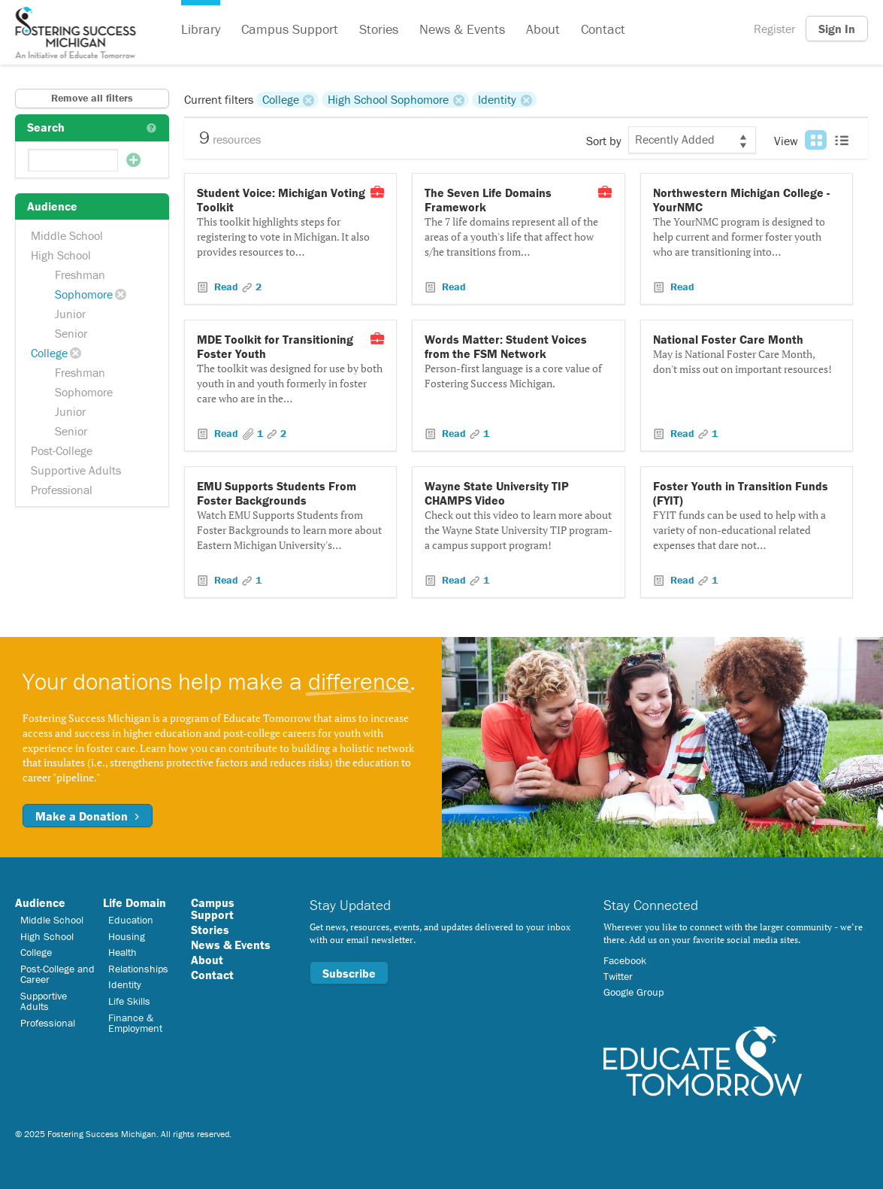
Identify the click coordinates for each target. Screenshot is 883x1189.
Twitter (618, 976)
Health (122, 952)
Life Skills (129, 1001)
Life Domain (134, 902)
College (49, 352)
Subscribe (349, 973)
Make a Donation (87, 816)
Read (226, 286)
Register (774, 29)
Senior (71, 333)
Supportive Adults (76, 470)
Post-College (61, 450)
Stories (378, 29)
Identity (497, 99)
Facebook (624, 960)
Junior (70, 313)
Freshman (80, 274)
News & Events (462, 29)
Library (200, 29)
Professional (61, 489)
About (543, 29)
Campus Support (289, 29)
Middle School (67, 235)
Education (130, 920)
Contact (603, 29)
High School (61, 254)
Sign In (836, 28)
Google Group (633, 992)
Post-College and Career (57, 974)
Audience (40, 902)
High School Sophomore (388, 99)
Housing (126, 936)
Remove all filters (92, 98)
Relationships (138, 968)
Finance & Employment (135, 1023)
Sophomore (84, 294)
